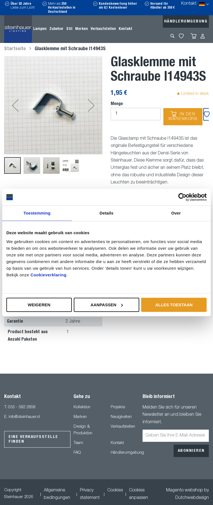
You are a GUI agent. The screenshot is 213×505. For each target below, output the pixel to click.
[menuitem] (40, 29)
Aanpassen (106, 304)
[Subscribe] (191, 451)
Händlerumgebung (186, 21)
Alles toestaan (173, 304)
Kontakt (188, 4)
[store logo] (18, 29)
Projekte (118, 407)
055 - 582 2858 (21, 407)
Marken (80, 417)
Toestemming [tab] (37, 213)
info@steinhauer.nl (24, 417)
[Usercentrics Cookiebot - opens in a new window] (182, 197)
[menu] (83, 29)
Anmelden (203, 36)
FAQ (77, 453)
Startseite (15, 49)
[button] (15, 105)
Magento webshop (184, 490)
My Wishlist (181, 36)
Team (78, 443)
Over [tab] (176, 213)
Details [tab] (106, 213)
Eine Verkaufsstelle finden (33, 439)
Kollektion (81, 407)
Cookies (115, 490)
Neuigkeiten (121, 417)
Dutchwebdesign (192, 498)
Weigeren (39, 304)
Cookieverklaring (49, 274)
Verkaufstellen (123, 427)
